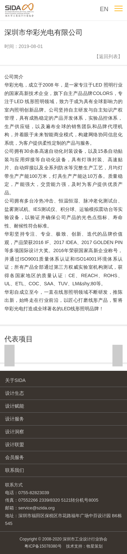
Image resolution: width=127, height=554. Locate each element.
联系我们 (14, 470)
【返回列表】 (108, 56)
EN (104, 9)
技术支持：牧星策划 (84, 546)
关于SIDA (15, 380)
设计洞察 (14, 431)
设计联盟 (14, 444)
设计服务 (14, 418)
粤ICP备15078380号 (42, 546)
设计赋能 (14, 406)
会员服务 (14, 457)
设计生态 (14, 393)
